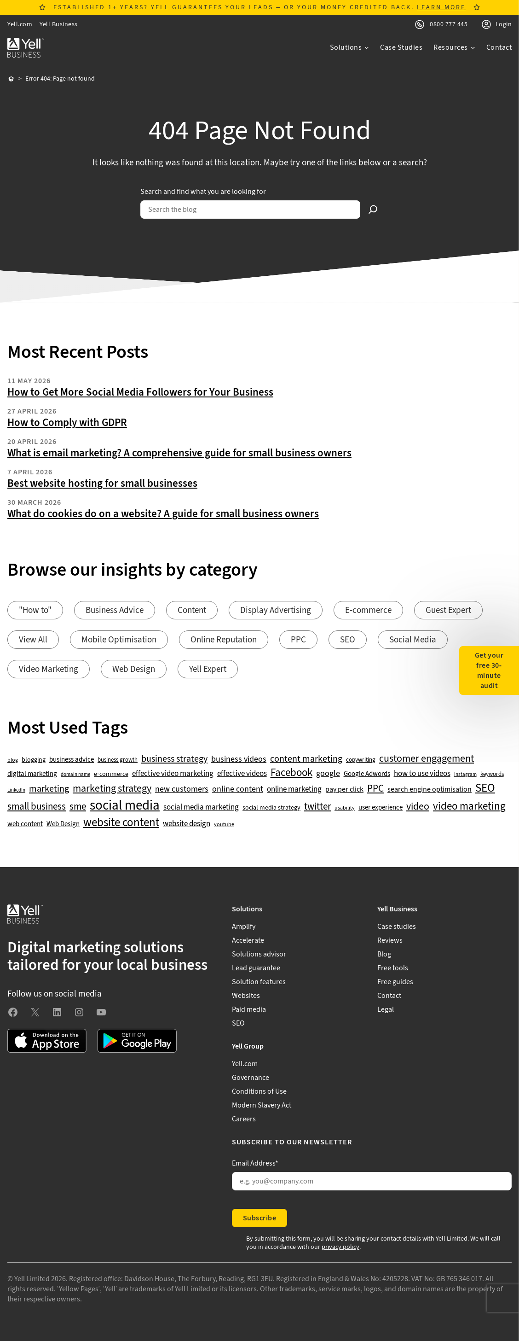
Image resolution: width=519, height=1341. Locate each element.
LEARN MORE (441, 7)
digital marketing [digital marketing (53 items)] (32, 774)
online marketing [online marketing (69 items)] (294, 789)
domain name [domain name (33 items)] (75, 774)
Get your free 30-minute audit (489, 670)
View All (33, 640)
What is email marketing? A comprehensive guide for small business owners (179, 453)
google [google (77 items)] (328, 773)
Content (192, 610)
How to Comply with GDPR (67, 422)
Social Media (412, 640)
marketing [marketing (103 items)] (49, 788)
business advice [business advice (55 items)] (71, 759)
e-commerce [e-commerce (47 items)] (111, 774)
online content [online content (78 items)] (237, 789)
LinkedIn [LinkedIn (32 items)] (16, 790)
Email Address (255, 1163)
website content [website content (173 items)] (121, 823)
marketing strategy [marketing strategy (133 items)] (112, 788)
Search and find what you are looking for (203, 192)
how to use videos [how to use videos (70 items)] (422, 774)
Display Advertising (275, 610)
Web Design (133, 669)
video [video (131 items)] (417, 806)
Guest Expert (448, 610)
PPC (298, 640)
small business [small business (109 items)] (36, 806)
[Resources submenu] (454, 47)
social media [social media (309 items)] (125, 805)
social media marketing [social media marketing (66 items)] (201, 807)
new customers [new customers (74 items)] (181, 789)
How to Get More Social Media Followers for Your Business (140, 392)
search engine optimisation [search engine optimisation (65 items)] (429, 789)
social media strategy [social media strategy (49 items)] (271, 808)
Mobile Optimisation (118, 640)
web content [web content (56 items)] (25, 824)
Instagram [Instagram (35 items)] (465, 774)
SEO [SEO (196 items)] (485, 788)
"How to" (35, 610)
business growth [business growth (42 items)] (118, 760)
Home (11, 79)
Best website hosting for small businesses (102, 483)
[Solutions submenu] (349, 47)
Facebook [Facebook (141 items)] (291, 773)
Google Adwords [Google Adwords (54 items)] (367, 774)
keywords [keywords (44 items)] (492, 774)
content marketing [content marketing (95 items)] (306, 759)
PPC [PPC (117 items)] (375, 788)
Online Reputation (223, 640)
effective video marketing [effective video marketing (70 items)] (172, 774)
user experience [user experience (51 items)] (380, 807)
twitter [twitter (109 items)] (317, 806)
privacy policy (340, 1247)
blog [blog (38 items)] (12, 760)
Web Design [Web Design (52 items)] (63, 824)
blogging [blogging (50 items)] (34, 759)
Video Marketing (48, 669)
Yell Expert (207, 669)
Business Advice (115, 610)
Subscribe (259, 1218)
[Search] (373, 209)
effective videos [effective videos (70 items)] (242, 774)
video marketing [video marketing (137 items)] (469, 806)
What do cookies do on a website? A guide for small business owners (163, 513)
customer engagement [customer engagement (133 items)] (426, 759)
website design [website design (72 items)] (186, 823)
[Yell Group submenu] (372, 1046)
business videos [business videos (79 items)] (238, 759)
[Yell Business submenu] (444, 909)
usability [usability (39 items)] (344, 808)
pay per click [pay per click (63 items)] (344, 789)
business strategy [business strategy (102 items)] (174, 758)
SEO (347, 640)
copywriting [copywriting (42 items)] (360, 760)
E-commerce (368, 610)
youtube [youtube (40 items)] (224, 824)
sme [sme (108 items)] (77, 806)
